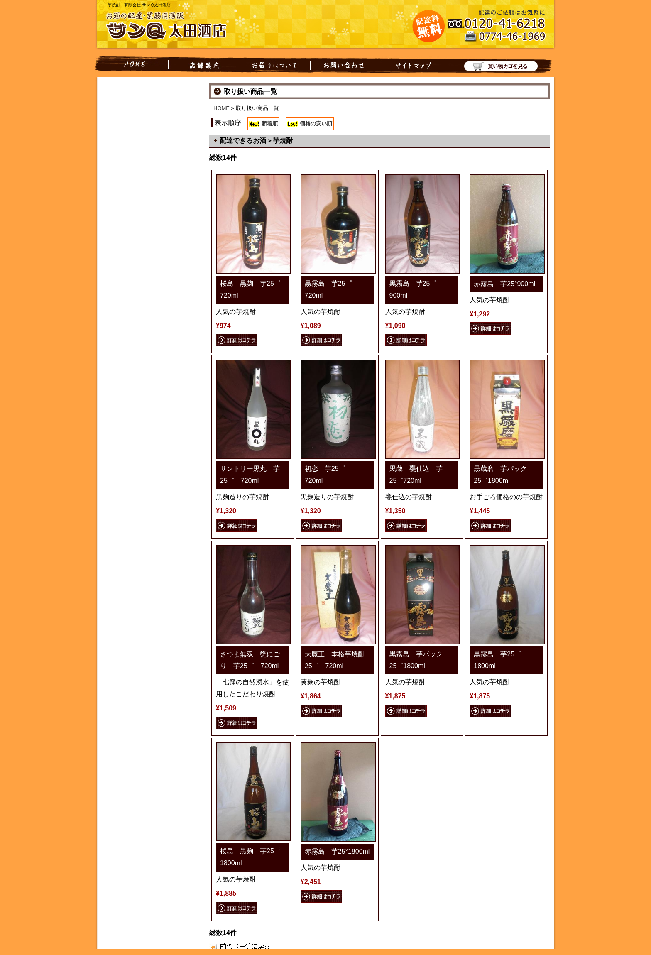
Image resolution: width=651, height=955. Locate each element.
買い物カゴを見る (496, 64)
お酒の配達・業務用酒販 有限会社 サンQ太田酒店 (171, 26)
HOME (131, 64)
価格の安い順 (316, 123)
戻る (233, 946)
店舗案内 (202, 64)
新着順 (270, 123)
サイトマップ (411, 64)
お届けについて (273, 64)
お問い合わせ (346, 64)
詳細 (236, 340)
